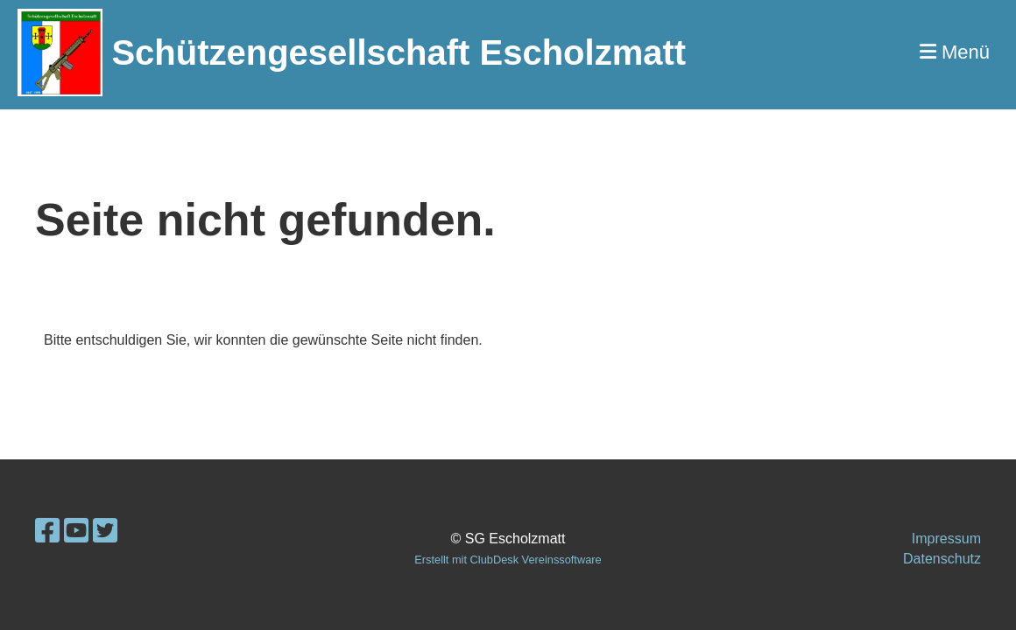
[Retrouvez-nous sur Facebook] (47, 531)
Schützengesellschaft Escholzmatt (398, 52)
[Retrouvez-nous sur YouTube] (76, 531)
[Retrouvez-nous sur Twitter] (105, 531)
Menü (955, 52)
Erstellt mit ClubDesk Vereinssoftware (507, 559)
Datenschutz (942, 558)
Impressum (946, 538)
